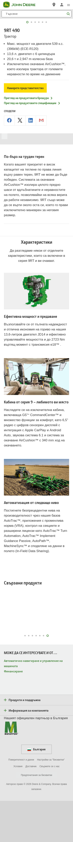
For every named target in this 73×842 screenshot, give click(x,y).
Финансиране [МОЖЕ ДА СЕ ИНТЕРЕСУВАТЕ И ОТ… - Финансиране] (13, 712)
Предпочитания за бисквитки (36, 816)
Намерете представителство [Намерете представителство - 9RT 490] (25, 129)
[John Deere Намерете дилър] (54, 5)
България (36, 790)
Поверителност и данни (21, 801)
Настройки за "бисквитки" (51, 801)
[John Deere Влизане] (62, 5)
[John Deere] (21, 5)
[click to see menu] (68, 5)
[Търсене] (36, 13)
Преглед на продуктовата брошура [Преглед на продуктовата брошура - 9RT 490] (28, 139)
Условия (17, 807)
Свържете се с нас (50, 807)
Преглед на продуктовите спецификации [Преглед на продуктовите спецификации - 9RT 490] (32, 144)
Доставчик (31, 807)
